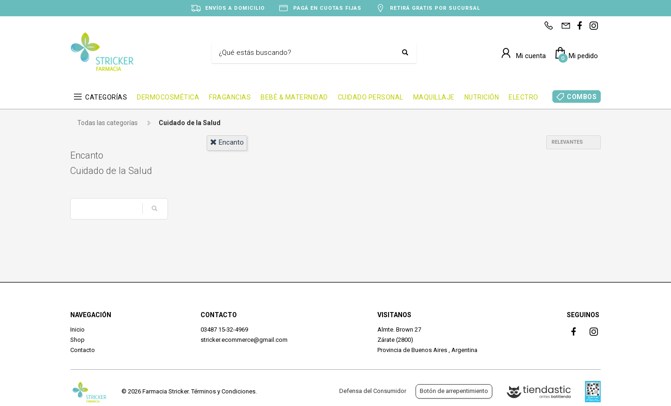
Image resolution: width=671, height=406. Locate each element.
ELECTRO (523, 97)
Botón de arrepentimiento (454, 390)
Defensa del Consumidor (372, 390)
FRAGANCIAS (230, 97)
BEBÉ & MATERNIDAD (294, 97)
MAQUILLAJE (434, 97)
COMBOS (582, 96)
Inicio (77, 329)
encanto (227, 142)
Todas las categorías (107, 122)
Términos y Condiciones (223, 391)
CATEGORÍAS (106, 97)
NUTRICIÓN (481, 97)
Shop (77, 339)
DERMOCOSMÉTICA (168, 97)
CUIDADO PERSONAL (370, 97)
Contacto (82, 349)
